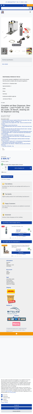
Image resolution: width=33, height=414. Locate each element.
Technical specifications (7, 59)
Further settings (4, 402)
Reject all (16, 408)
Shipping (8, 179)
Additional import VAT (7, 176)
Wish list (4, 172)
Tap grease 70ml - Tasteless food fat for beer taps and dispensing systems (17, 131)
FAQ (7, 263)
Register (8, 272)
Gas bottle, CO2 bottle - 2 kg (8, 146)
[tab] (16, 60)
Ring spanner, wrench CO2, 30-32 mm (10, 125)
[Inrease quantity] (6, 167)
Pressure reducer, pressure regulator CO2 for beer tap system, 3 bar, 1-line (17, 120)
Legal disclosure (9, 281)
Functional (5, 400)
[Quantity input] (3, 168)
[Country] (24, 5)
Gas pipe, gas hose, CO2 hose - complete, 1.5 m (12, 121)
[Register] (4, 5)
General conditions (10, 282)
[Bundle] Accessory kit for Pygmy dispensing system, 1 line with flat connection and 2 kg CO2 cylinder (20, 246)
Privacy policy (9, 280)
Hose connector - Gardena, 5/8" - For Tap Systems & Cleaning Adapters (17, 141)
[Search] (30, 8)
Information (8, 266)
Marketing (5, 396)
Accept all (16, 405)
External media (6, 397)
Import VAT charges (10, 284)
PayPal (5, 399)
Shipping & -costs (10, 264)
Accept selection (16, 411)
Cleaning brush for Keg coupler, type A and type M (12, 142)
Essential (5, 394)
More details (5, 64)
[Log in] (2, 5)
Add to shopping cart (23, 168)
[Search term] (14, 8)
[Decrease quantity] (6, 169)
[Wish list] (26, 5)
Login (7, 271)
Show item (20, 234)
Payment (8, 262)
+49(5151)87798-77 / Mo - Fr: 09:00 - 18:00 (16, 2)
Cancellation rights (10, 279)
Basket (7, 273)
